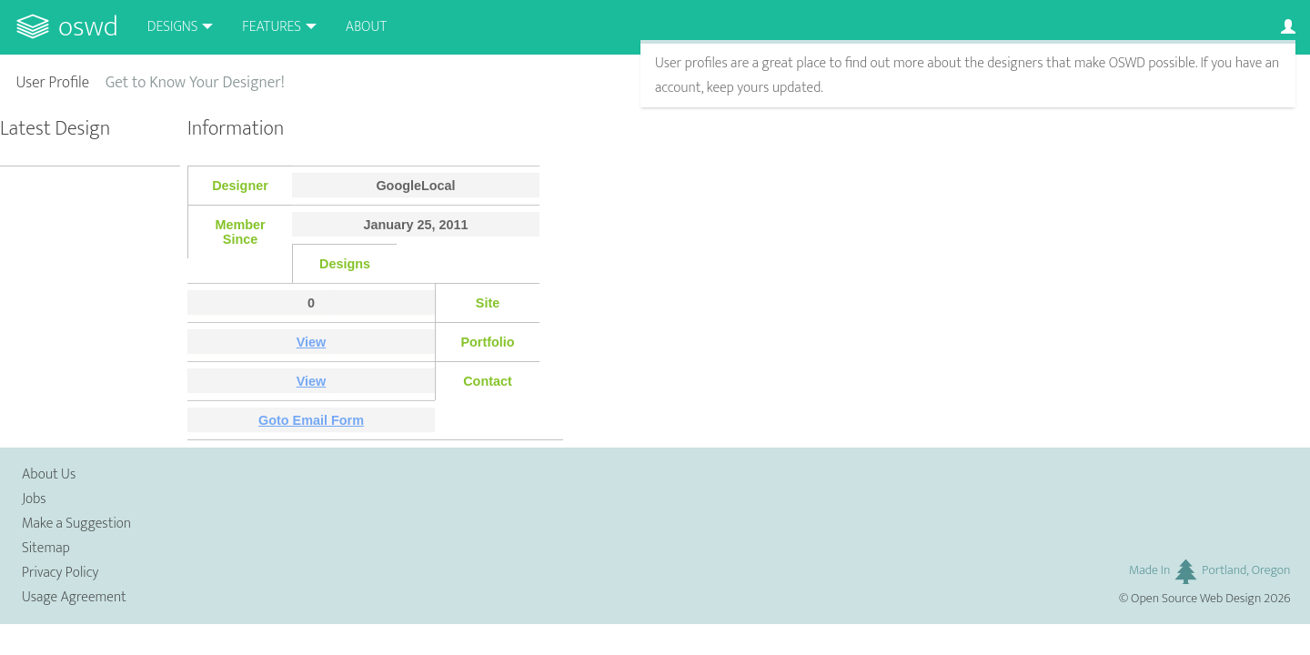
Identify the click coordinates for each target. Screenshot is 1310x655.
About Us (49, 474)
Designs (172, 27)
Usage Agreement (74, 597)
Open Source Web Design (1196, 599)
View (312, 342)
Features (271, 27)
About (366, 27)
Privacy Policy (60, 572)
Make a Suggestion (76, 523)
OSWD (88, 27)
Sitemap (46, 548)
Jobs (34, 499)
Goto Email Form (311, 420)
